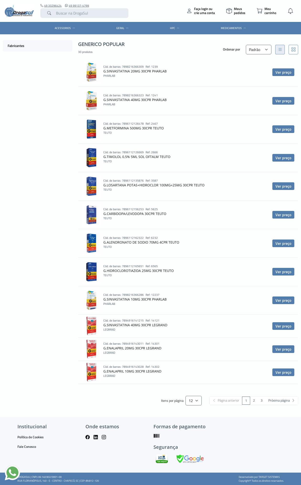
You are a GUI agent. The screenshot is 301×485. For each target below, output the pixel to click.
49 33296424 (51, 5)
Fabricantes (16, 45)
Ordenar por (231, 49)
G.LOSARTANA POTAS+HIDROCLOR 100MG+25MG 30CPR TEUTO (154, 185)
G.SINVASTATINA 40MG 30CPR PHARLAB (135, 99)
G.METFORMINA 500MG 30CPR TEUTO (133, 128)
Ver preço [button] (283, 72)
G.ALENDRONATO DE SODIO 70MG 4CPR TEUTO (141, 242)
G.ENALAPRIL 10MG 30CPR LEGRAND (132, 371)
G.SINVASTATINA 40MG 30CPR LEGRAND (135, 325)
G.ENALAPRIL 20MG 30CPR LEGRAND (132, 348)
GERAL (123, 28)
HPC (175, 28)
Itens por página (172, 401)
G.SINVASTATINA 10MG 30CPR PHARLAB (135, 299)
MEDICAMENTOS (234, 28)
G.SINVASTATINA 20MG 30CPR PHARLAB (135, 71)
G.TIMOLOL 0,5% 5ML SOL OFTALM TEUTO (136, 156)
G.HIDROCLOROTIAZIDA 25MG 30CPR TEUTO (138, 270)
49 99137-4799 (77, 5)
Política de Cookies (30, 436)
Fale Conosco (26, 446)
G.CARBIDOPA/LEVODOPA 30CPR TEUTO (134, 213)
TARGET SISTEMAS (269, 477)
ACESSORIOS (65, 28)
